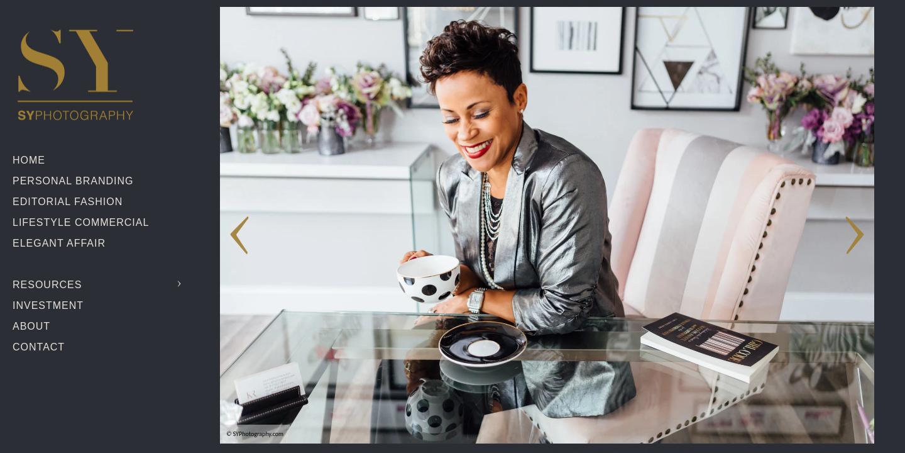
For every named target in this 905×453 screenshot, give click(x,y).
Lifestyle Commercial (81, 222)
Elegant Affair (59, 243)
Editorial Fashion (68, 201)
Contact (39, 347)
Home (29, 160)
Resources (47, 284)
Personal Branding (73, 181)
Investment (48, 305)
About (31, 326)
